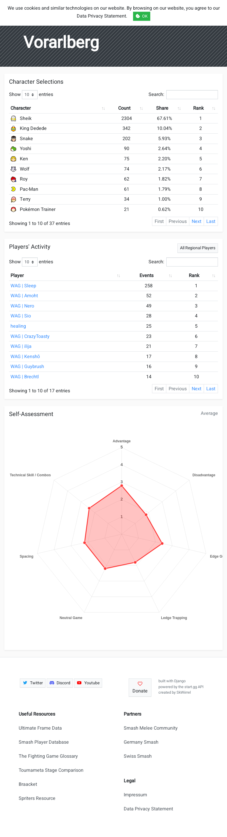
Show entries (31, 94)
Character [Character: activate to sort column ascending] (21, 108)
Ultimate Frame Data (40, 728)
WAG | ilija (21, 346)
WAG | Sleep (23, 285)
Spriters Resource (37, 798)
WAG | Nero (22, 306)
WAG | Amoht (24, 295)
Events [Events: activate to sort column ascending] (146, 275)
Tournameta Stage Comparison (51, 770)
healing (18, 326)
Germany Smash (141, 742)
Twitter (32, 683)
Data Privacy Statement (148, 808)
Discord (60, 683)
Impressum (135, 794)
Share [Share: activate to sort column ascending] (162, 108)
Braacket (28, 784)
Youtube (88, 683)
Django (180, 681)
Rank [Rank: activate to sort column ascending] (198, 108)
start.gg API (193, 687)
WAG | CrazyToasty (30, 336)
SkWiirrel (184, 692)
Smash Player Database (44, 742)
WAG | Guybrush (27, 366)
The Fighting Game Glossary (48, 756)
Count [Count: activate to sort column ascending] (124, 108)
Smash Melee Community (151, 728)
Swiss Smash (138, 756)
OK (142, 16)
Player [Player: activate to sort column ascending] (17, 275)
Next (196, 221)
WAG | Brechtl (25, 376)
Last (210, 221)
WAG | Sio (21, 315)
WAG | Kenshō (25, 356)
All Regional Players (197, 248)
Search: (183, 94)
